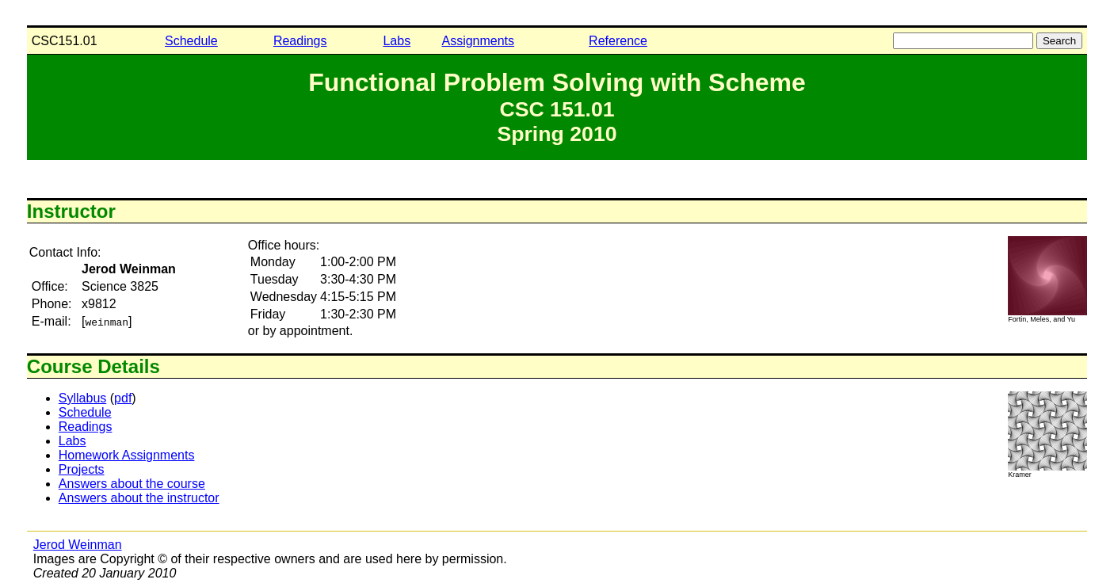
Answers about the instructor (139, 498)
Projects (82, 469)
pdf (123, 398)
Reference (618, 41)
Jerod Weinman (77, 544)
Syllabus (82, 398)
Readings (300, 41)
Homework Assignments (127, 455)
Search (1059, 41)
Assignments (477, 41)
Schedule (191, 41)
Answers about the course (132, 483)
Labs (396, 41)
